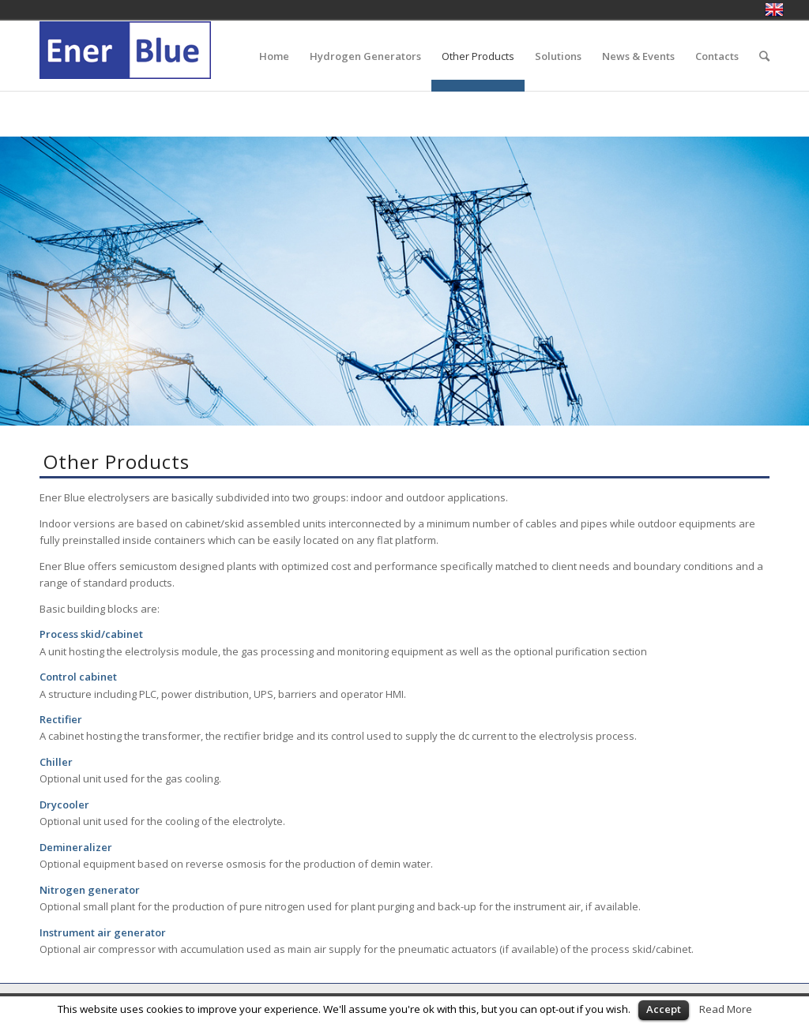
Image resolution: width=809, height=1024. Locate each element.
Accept (663, 1009)
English (774, 9)
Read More (725, 1009)
